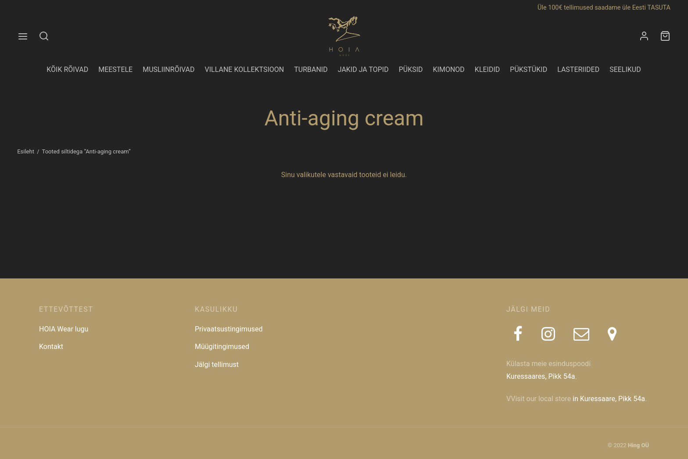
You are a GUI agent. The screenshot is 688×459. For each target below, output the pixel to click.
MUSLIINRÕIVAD (168, 69)
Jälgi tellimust (217, 364)
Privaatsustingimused (228, 329)
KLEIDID (487, 69)
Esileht (25, 151)
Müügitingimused (222, 346)
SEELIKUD (625, 69)
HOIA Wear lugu (63, 329)
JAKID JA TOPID (363, 69)
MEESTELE (115, 69)
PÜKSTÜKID (528, 69)
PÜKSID (411, 69)
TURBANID (310, 69)
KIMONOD (449, 69)
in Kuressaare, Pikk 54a (609, 399)
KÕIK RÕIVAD (67, 69)
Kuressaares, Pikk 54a (540, 376)
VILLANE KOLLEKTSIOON (244, 69)
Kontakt (51, 346)
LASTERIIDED (578, 69)
